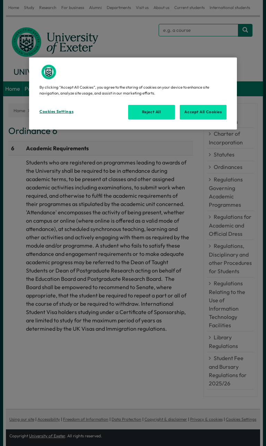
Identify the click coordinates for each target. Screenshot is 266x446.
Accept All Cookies (203, 111)
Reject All (151, 111)
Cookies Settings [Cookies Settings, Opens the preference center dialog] (56, 111)
